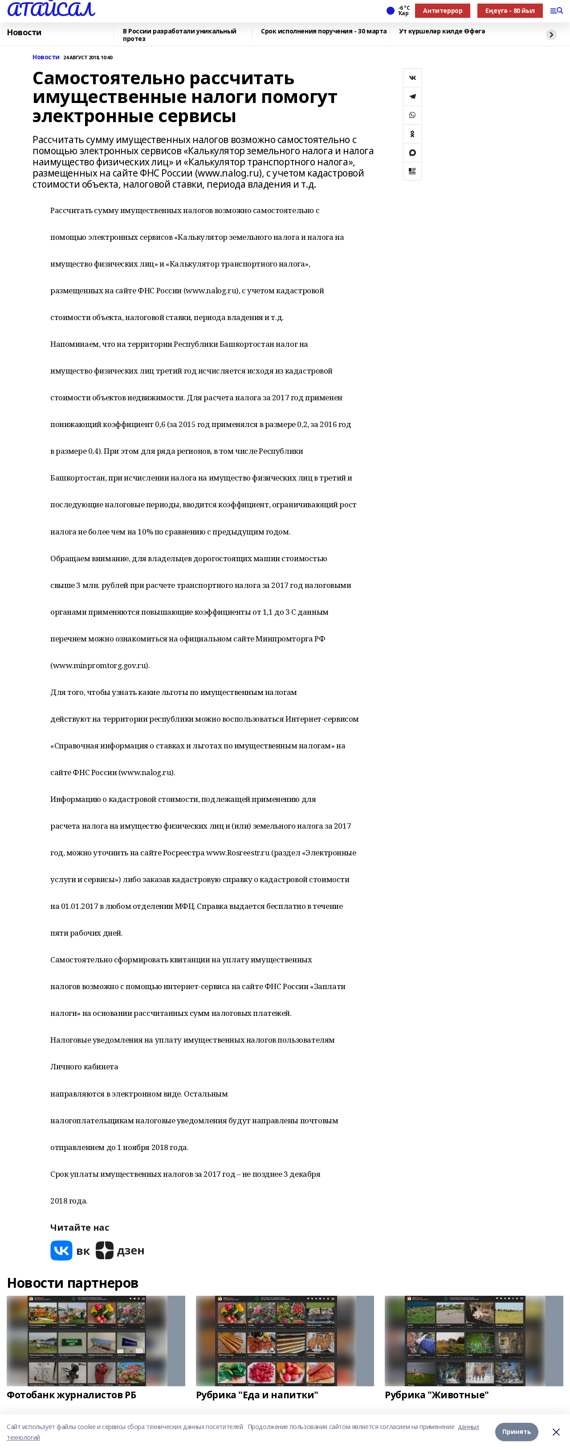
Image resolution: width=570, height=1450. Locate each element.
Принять (516, 1432)
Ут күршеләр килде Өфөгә (442, 31)
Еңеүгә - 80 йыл (510, 10)
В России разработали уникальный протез (179, 35)
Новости (24, 32)
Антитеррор (442, 10)
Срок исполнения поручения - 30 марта (324, 31)
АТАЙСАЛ (50, 9)
